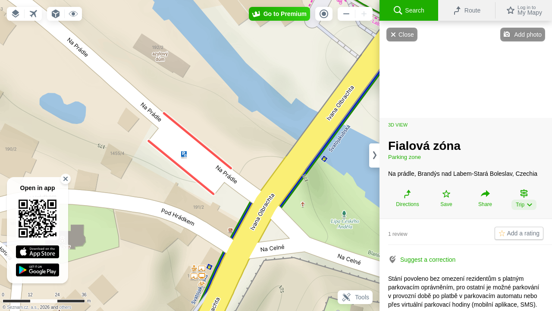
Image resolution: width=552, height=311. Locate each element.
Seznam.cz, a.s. (22, 307)
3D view (398, 124)
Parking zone (404, 157)
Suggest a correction (427, 259)
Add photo (528, 34)
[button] (15, 14)
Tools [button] (355, 297)
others (65, 307)
